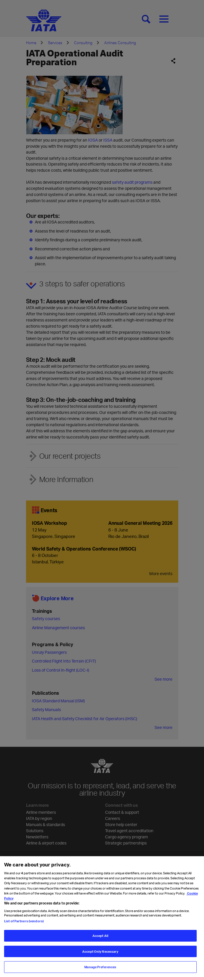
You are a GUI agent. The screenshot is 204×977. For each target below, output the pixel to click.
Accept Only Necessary (100, 951)
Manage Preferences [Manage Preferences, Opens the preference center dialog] (100, 967)
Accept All (100, 935)
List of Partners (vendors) (24, 921)
